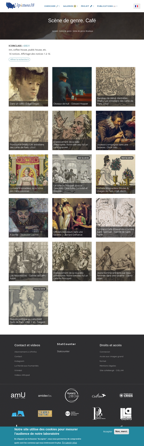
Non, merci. (121, 431)
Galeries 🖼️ (70, 6)
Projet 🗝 (87, 6)
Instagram (19, 361)
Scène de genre (65, 31)
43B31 (26, 45)
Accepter (107, 431)
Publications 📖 (107, 6)
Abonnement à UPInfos (25, 352)
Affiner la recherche (19, 59)
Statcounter (63, 351)
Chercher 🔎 (51, 6)
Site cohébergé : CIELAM (112, 370)
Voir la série (83, 158)
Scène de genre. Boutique (83, 31)
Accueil (55, 31)
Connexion (105, 352)
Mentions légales (108, 366)
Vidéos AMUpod (22, 375)
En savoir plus (69, 442)
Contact (18, 356)
